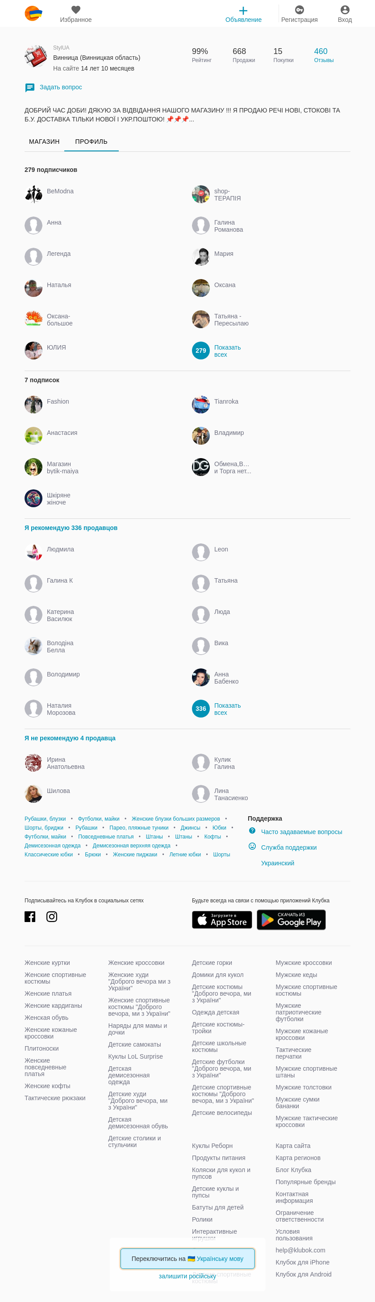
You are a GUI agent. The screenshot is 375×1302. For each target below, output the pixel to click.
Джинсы (190, 828)
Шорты (221, 854)
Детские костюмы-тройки (218, 1028)
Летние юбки (185, 854)
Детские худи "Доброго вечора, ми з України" (138, 1100)
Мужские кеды (296, 974)
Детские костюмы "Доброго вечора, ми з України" (221, 993)
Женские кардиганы (53, 1005)
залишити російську (187, 1276)
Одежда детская (215, 1012)
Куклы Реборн (212, 1145)
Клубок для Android (304, 1274)
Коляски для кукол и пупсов (221, 1173)
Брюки (93, 854)
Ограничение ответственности (300, 1216)
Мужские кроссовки (304, 962)
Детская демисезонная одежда (129, 1075)
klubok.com (33, 13)
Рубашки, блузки (45, 819)
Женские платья (48, 993)
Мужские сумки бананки (298, 1103)
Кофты (212, 837)
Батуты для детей (218, 1207)
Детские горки (212, 962)
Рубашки (86, 828)
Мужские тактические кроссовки (307, 1121)
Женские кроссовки (136, 962)
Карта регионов (298, 1157)
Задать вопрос (53, 87)
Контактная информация (294, 1197)
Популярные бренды (306, 1181)
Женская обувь (46, 1017)
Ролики (202, 1219)
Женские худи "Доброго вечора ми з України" (139, 981)
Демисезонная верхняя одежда (132, 846)
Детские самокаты (134, 1044)
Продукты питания (219, 1157)
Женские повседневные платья (46, 1067)
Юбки (219, 828)
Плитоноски (42, 1048)
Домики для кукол (218, 974)
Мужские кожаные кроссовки (302, 1034)
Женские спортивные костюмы (55, 978)
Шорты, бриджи (44, 828)
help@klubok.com (301, 1250)
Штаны (154, 837)
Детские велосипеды (222, 1112)
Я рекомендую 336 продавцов (71, 527)
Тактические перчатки (294, 1053)
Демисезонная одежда (53, 846)
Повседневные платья (105, 837)
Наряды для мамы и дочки (137, 1029)
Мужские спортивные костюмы (307, 990)
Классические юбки (49, 854)
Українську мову (220, 1258)
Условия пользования (294, 1235)
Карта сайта (293, 1145)
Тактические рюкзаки (55, 1098)
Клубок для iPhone (303, 1262)
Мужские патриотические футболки (299, 1012)
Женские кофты (48, 1085)
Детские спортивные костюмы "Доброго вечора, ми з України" (223, 1094)
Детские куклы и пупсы (215, 1192)
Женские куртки (47, 962)
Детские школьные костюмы (219, 1046)
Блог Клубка (294, 1169)
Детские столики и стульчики (134, 1141)
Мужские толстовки (304, 1087)
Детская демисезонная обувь (138, 1123)
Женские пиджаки (135, 854)
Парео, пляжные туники (138, 828)
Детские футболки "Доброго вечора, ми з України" (221, 1068)
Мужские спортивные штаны (307, 1072)
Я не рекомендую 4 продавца (70, 738)
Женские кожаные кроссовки (51, 1033)
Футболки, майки (99, 819)
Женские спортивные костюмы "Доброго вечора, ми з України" (139, 1007)
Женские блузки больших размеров (176, 819)
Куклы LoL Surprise (135, 1056)
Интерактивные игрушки (214, 1235)
